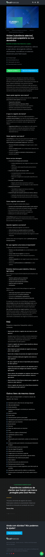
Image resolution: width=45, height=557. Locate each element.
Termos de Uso (20, 542)
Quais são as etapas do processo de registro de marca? (23, 354)
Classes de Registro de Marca (19, 30)
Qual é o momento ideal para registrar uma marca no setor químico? (22, 357)
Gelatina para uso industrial (15, 421)
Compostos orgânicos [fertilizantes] (17, 432)
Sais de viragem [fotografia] (15, 449)
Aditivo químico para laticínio (15, 451)
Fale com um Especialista (30, 71)
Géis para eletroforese (13, 405)
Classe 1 (31, 30)
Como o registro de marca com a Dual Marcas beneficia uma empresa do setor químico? (23, 386)
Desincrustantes (12, 413)
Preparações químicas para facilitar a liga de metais (21, 455)
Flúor (9, 430)
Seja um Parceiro (10, 544)
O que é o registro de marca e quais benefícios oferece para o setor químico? (23, 345)
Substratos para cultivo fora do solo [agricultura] (20, 402)
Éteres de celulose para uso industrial (17, 428)
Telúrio (10, 436)
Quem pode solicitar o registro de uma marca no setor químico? (22, 332)
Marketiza (25, 550)
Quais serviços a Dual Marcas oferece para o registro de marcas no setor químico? (23, 381)
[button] (8, 513)
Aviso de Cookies (10, 542)
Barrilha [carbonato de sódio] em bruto (18, 462)
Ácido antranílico (12, 407)
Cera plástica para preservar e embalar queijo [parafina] (22, 419)
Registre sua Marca (13, 71)
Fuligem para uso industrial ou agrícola (18, 453)
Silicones (10, 426)
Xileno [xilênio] (11, 459)
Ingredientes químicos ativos (15, 434)
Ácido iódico (11, 415)
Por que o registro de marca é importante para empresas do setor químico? (23, 362)
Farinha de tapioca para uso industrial (18, 447)
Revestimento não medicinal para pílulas (18, 457)
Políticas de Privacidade (30, 542)
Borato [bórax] (12, 424)
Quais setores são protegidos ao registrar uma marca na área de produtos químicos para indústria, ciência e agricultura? (23, 375)
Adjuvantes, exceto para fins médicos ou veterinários (21, 470)
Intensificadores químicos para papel (17, 417)
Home (7, 30)
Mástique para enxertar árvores (16, 464)
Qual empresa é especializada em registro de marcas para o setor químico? (22, 350)
